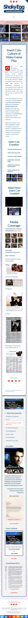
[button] (14, 17)
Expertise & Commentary (12, 416)
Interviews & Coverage (12, 440)
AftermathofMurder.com (14, 602)
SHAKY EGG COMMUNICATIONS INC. (15, 612)
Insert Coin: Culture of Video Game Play (13, 423)
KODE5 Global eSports (12, 427)
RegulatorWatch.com (14, 601)
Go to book (14, 558)
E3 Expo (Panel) (10, 437)
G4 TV (8, 419)
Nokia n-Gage (9, 434)
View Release (14, 592)
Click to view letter (14, 523)
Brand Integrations (11, 431)
